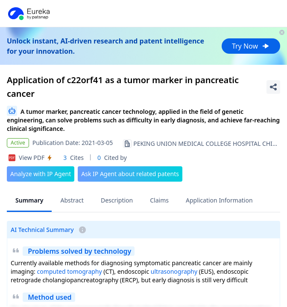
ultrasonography (174, 271)
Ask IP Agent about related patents (130, 174)
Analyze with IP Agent (40, 174)
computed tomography (69, 271)
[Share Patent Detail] (273, 87)
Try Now (251, 46)
